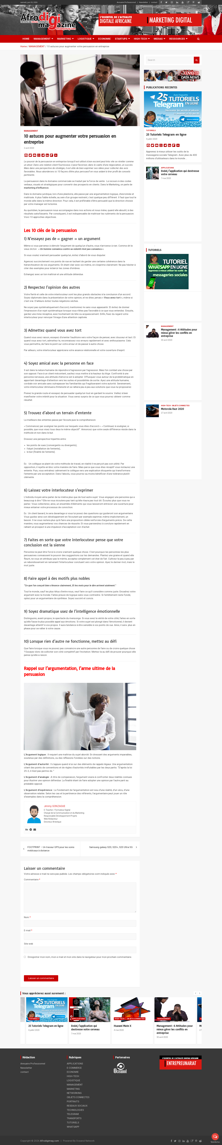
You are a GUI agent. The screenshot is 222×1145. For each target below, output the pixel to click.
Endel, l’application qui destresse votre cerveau (180, 172)
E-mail (28, 930)
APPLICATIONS (167, 168)
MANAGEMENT (42, 38)
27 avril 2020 (166, 413)
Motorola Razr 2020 (172, 409)
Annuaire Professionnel (126, 2)
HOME (26, 38)
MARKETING (64, 38)
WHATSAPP (73, 1126)
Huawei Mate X (122, 1026)
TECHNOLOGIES (75, 1110)
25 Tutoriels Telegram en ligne (166, 134)
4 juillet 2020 (151, 139)
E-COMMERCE (74, 1067)
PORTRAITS (73, 1101)
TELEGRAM (73, 1114)
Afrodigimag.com (49, 1140)
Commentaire (32, 879)
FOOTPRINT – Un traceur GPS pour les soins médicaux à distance (50, 849)
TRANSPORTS (74, 1118)
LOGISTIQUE (85, 38)
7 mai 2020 (166, 178)
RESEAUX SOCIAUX (77, 1105)
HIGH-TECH (140, 38)
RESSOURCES (177, 38)
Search (196, 60)
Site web (28, 943)
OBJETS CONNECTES (180, 406)
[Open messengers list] (215, 1136)
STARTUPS (121, 38)
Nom (27, 917)
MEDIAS (158, 38)
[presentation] (43, 968)
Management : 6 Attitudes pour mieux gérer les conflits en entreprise (179, 333)
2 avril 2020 (29, 148)
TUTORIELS (151, 130)
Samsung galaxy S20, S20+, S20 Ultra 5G (111, 847)
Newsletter (143, 2)
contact (154, 2)
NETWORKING (74, 1093)
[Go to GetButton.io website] (215, 1142)
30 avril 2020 (166, 340)
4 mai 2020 (119, 1030)
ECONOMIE (104, 38)
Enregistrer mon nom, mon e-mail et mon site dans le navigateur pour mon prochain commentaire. (80, 957)
